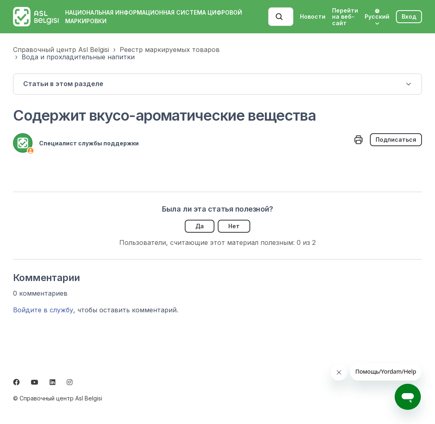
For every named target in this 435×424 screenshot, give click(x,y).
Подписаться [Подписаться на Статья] (396, 139)
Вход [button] (409, 16)
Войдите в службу (43, 310)
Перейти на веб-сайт (345, 16)
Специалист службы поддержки (89, 143)
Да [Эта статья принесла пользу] (199, 226)
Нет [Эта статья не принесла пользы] (234, 226)
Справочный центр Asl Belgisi (61, 49)
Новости (313, 16)
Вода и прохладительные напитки (78, 57)
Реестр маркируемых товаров (170, 49)
